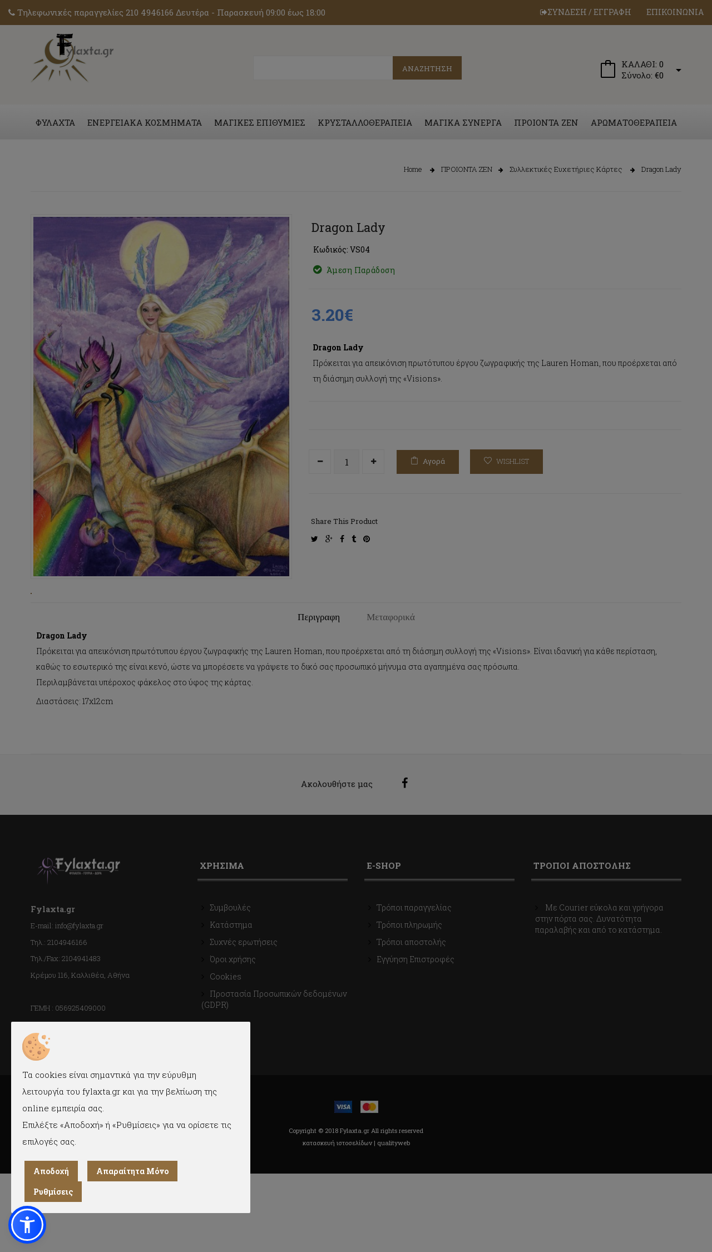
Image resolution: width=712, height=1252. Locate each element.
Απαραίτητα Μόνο (132, 1171)
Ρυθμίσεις (53, 1191)
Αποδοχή (51, 1171)
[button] (27, 1225)
